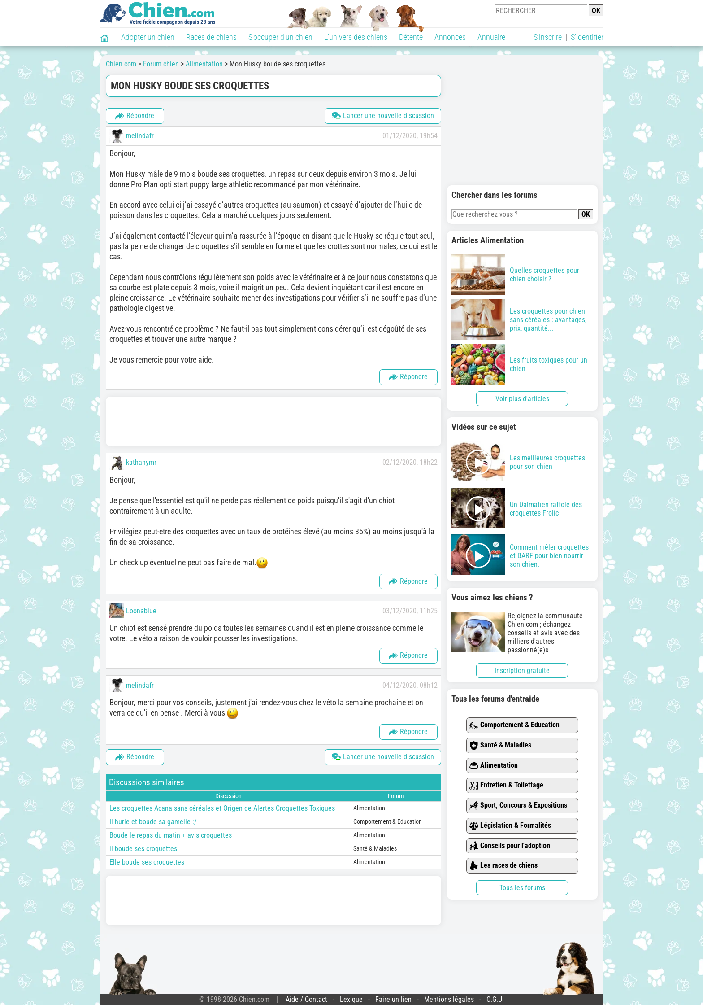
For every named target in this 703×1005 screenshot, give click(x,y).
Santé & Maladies (500, 745)
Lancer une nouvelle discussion (383, 116)
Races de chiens (211, 37)
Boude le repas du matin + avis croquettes (170, 835)
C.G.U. (495, 999)
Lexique (351, 999)
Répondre (134, 116)
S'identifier (587, 37)
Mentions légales (449, 999)
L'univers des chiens (355, 37)
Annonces (450, 37)
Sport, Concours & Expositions (518, 805)
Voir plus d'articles (522, 398)
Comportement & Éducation (514, 725)
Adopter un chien (147, 37)
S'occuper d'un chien (280, 37)
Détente (411, 37)
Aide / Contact (306, 999)
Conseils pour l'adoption (509, 846)
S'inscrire (548, 37)
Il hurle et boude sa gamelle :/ (153, 821)
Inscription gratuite (522, 670)
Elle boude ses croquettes (146, 862)
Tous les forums (522, 887)
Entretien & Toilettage (506, 785)
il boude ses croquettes (143, 848)
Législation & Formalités (510, 825)
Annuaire (491, 37)
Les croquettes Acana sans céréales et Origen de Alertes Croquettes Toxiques (222, 808)
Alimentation (493, 765)
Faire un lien (393, 999)
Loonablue (141, 611)
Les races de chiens (503, 865)
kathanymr (141, 462)
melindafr (140, 135)
